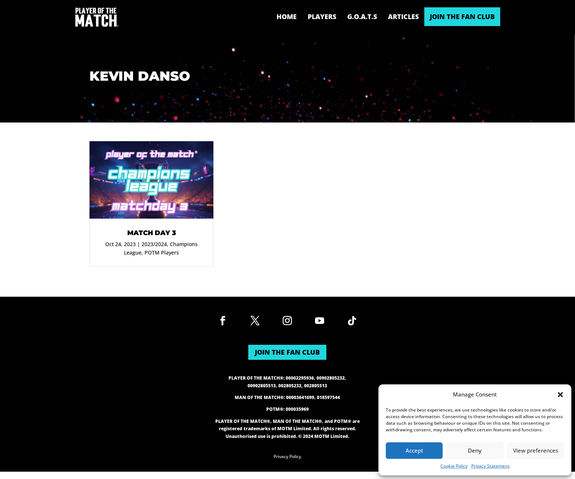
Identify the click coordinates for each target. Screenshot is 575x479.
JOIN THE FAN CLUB (462, 16)
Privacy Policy (287, 456)
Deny (474, 450)
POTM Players (161, 252)
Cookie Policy (454, 466)
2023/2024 (154, 244)
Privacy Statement (490, 466)
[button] (560, 394)
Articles (403, 16)
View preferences (535, 450)
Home (286, 16)
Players (322, 16)
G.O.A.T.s (362, 16)
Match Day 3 (151, 233)
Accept (414, 450)
